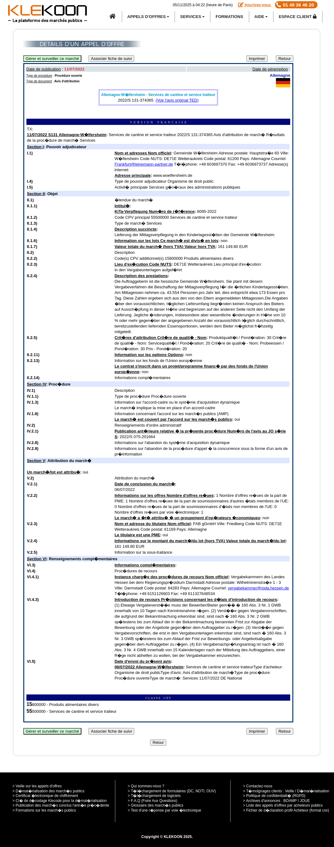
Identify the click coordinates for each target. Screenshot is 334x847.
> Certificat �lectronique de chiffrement (45, 796)
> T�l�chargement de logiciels (154, 796)
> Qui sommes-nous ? (146, 786)
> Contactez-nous (257, 786)
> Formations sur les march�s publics (44, 810)
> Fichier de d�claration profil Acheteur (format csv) (286, 810)
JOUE (305, 801)
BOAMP (290, 801)
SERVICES (192, 16)
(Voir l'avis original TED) (177, 100)
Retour (284, 58)
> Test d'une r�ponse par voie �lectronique (164, 810)
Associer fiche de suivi (111, 58)
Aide (261, 16)
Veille (289, 791)
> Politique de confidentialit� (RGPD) (274, 796)
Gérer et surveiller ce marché (52, 58)
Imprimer (257, 58)
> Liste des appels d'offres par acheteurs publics (283, 805)
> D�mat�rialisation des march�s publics (48, 791)
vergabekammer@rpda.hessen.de (258, 588)
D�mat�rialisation (313, 791)
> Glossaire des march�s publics (155, 805)
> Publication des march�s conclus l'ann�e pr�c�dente (60, 805)
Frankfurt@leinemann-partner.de (144, 164)
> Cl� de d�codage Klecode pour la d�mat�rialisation (59, 801)
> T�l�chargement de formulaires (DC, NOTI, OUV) (172, 791)
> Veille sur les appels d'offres (37, 786)
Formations (229, 16)
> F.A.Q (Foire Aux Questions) (152, 801)
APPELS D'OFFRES (148, 16)
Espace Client (297, 16)
